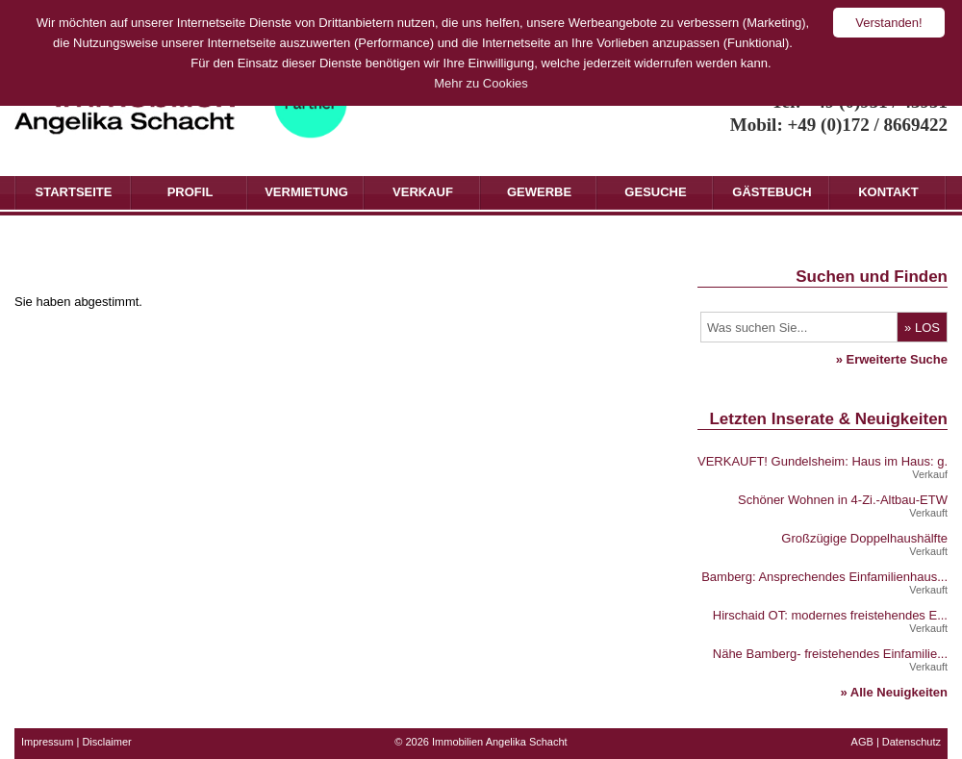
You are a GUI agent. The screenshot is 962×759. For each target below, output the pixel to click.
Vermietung (306, 192)
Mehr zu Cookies (481, 83)
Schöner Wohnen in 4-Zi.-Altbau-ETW (843, 500)
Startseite (74, 192)
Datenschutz (911, 741)
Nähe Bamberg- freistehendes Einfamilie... (830, 653)
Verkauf (422, 192)
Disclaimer (106, 741)
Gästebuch (771, 192)
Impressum (47, 741)
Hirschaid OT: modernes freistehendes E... (830, 615)
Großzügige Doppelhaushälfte (864, 538)
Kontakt (888, 192)
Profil (190, 192)
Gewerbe (539, 192)
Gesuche (655, 192)
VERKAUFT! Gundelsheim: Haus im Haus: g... (825, 461)
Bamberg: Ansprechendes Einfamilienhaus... (824, 576)
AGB (862, 741)
